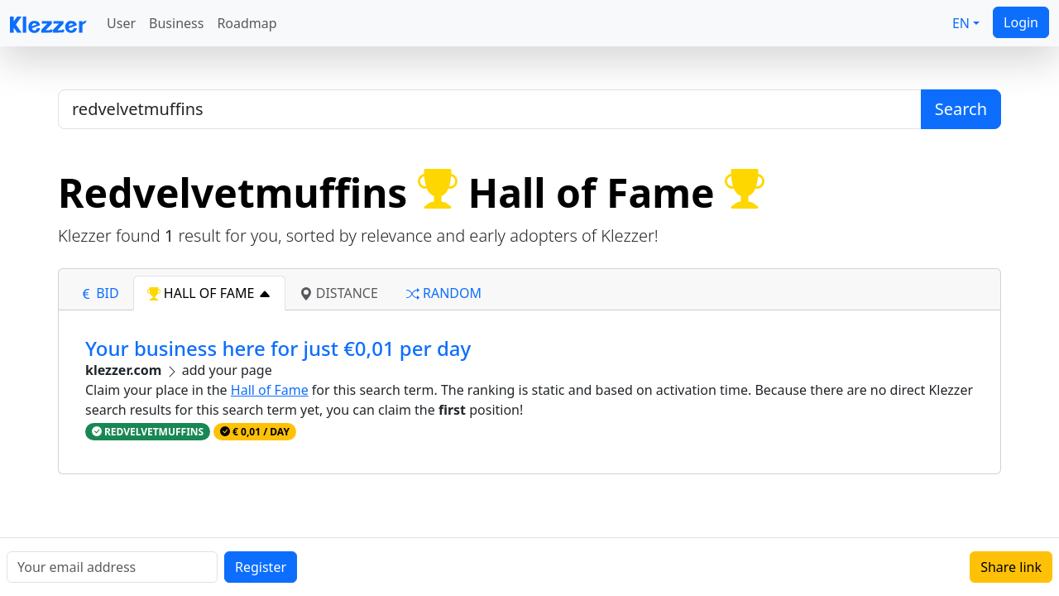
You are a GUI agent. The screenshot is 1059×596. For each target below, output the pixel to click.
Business (176, 23)
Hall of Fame (270, 390)
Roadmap (246, 23)
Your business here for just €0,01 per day (278, 348)
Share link (1011, 567)
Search (961, 109)
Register (260, 567)
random (444, 293)
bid (99, 293)
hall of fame (209, 293)
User (121, 23)
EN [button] (961, 23)
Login (1021, 22)
